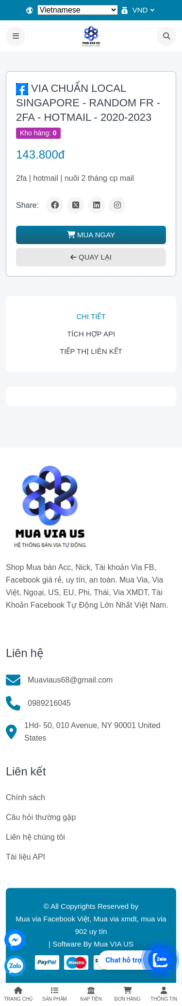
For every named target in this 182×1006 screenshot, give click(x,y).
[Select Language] (77, 10)
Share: (27, 205)
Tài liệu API (25, 857)
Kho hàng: (38, 133)
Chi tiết (90, 316)
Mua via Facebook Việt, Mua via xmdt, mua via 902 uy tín (91, 925)
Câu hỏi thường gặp (41, 817)
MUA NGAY (91, 235)
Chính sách (25, 797)
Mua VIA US (113, 944)
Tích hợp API (91, 334)
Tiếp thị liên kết (91, 351)
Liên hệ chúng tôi (35, 837)
